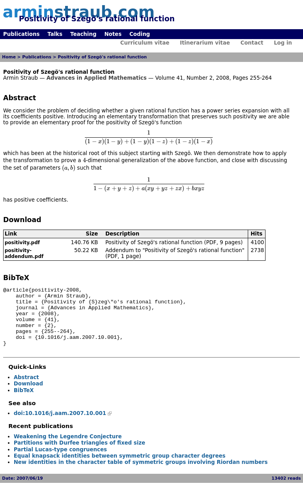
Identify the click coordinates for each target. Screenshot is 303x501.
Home (9, 57)
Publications (21, 34)
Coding (139, 34)
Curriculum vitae (145, 43)
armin (79, 12)
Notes (113, 34)
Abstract (26, 389)
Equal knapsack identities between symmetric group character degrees (120, 468)
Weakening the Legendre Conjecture (68, 448)
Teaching (83, 34)
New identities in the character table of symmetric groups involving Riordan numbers (141, 474)
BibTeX (24, 402)
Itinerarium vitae (205, 43)
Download (28, 395)
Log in (283, 43)
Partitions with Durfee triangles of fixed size (79, 455)
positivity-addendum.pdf (24, 253)
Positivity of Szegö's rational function (102, 57)
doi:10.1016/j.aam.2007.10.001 (60, 425)
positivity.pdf (22, 242)
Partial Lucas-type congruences (60, 461)
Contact (251, 43)
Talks (54, 34)
